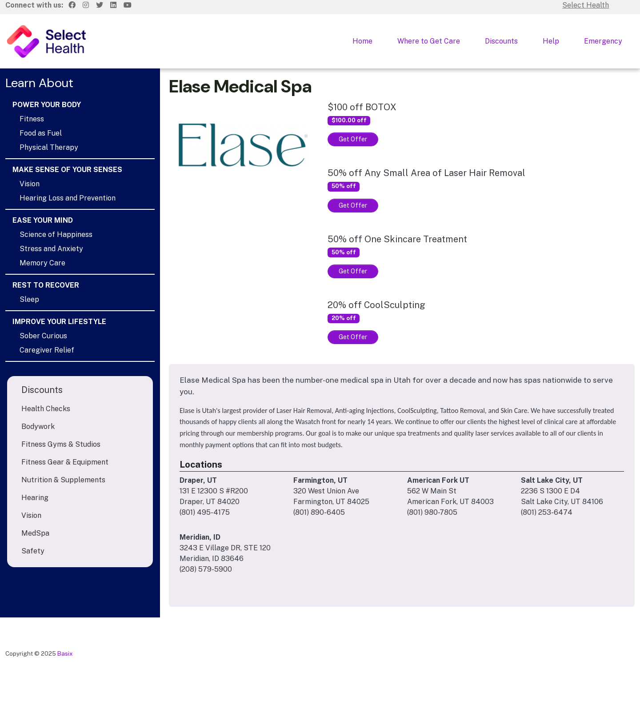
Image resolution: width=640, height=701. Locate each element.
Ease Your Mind (42, 220)
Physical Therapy (49, 147)
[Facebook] (72, 5)
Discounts (501, 41)
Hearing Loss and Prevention (68, 198)
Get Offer (353, 139)
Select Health (585, 5)
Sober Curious (43, 336)
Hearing (34, 497)
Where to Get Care (428, 41)
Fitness (32, 119)
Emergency (603, 41)
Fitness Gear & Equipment (64, 462)
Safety (32, 551)
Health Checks (45, 409)
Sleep (29, 299)
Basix (65, 653)
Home (362, 41)
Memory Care (42, 263)
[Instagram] (85, 5)
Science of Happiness (56, 234)
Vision (30, 184)
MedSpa (35, 533)
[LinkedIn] (113, 5)
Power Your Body (46, 104)
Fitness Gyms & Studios (60, 444)
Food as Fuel (41, 133)
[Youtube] (127, 5)
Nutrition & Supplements (63, 480)
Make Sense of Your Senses (67, 169)
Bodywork (38, 426)
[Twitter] (99, 5)
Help (551, 41)
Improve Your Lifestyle (59, 321)
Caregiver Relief (47, 350)
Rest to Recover (45, 285)
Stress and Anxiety (51, 248)
